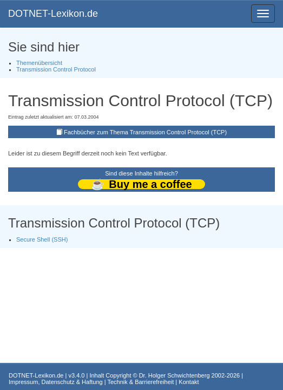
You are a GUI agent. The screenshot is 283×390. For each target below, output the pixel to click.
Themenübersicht (39, 63)
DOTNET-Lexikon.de (53, 13)
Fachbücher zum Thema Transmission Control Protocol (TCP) (145, 132)
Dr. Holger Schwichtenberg (174, 375)
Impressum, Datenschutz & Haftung (56, 382)
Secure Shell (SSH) (42, 239)
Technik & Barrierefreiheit (140, 382)
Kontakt (189, 382)
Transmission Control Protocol (56, 69)
